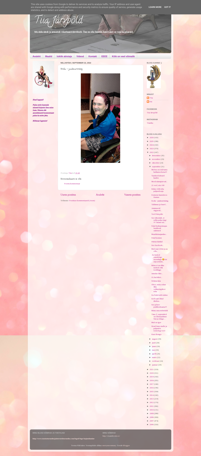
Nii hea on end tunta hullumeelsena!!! (159, 171)
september (156, 167)
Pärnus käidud (156, 242)
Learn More (155, 7)
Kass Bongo (156, 334)
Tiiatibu (150, 123)
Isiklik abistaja (64, 56)
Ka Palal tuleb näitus (159, 295)
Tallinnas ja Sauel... (159, 204)
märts (154, 357)
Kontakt (92, 56)
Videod (80, 56)
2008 (152, 417)
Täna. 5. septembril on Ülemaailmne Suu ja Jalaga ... (159, 316)
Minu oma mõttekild (159, 310)
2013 (152, 399)
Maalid (48, 56)
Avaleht (37, 56)
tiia (151, 102)
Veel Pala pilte (157, 214)
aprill (154, 354)
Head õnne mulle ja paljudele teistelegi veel (159, 328)
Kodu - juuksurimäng (159, 201)
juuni (154, 346)
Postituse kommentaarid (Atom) (82, 200)
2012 (152, 402)
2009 (152, 413)
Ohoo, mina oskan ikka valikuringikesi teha (158, 287)
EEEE (104, 56)
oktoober (156, 163)
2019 (152, 377)
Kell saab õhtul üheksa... (157, 300)
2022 (152, 152)
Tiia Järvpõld (58, 21)
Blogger (126, 445)
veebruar (156, 361)
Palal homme (156, 238)
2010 (152, 410)
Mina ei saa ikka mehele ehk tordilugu (157, 267)
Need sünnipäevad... (159, 181)
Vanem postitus (132, 194)
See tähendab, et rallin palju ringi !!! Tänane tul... (158, 220)
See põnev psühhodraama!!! (159, 306)
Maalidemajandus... (159, 234)
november (156, 159)
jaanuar (155, 365)
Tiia (151, 98)
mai (153, 350)
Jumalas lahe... (157, 273)
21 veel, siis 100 (157, 185)
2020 (152, 373)
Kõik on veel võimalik (123, 56)
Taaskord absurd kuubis (157, 177)
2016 (152, 388)
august (155, 339)
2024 (152, 145)
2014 (152, 395)
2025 (152, 141)
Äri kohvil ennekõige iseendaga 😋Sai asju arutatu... (159, 258)
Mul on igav (156, 322)
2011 (152, 406)
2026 (152, 137)
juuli (154, 343)
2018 (152, 380)
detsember (156, 155)
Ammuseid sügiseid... (156, 209)
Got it (167, 7)
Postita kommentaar (72, 184)
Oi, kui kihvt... (156, 277)
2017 (152, 384)
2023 (152, 148)
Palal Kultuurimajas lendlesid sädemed (159, 228)
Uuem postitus (68, 194)
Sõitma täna (156, 281)
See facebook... (157, 245)
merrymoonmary (109, 445)
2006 (152, 424)
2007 (152, 421)
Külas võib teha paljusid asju (157, 190)
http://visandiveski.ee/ (111, 436)
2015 (152, 391)
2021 (152, 369)
